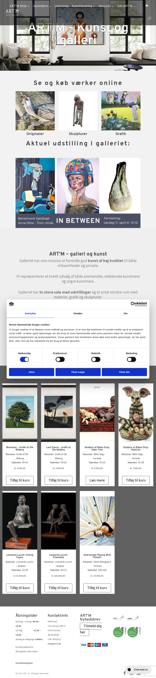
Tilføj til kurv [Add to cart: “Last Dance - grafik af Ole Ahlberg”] (58, 480)
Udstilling (61, 6)
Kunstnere (40, 6)
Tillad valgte (78, 372)
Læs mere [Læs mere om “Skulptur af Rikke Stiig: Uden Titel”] (97, 480)
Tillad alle (124, 372)
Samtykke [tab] (30, 313)
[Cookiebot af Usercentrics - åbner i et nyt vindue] (133, 304)
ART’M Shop (18, 6)
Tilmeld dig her (91, 629)
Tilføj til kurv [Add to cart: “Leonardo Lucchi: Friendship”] (58, 587)
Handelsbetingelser (24, 663)
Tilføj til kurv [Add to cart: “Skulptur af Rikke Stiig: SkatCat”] (136, 480)
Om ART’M (125, 6)
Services (105, 6)
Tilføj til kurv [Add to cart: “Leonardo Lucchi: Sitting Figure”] (20, 587)
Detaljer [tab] (78, 313)
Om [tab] (125, 313)
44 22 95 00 (53, 634)
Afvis (32, 372)
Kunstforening (82, 6)
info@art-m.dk (54, 643)
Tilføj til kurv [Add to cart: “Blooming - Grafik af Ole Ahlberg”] (20, 480)
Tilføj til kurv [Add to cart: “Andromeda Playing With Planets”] (97, 587)
